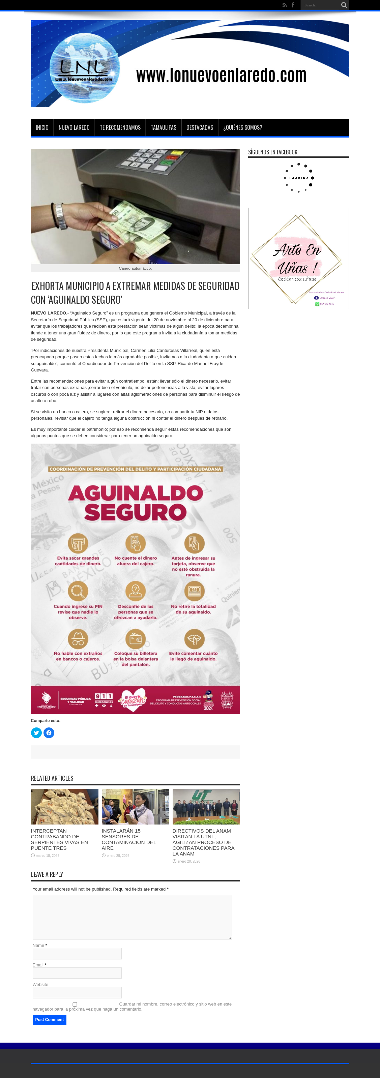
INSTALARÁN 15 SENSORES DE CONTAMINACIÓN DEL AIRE (129, 839)
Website (41, 984)
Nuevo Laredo (74, 127)
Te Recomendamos (120, 127)
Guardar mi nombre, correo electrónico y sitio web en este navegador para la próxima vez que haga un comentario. (132, 1006)
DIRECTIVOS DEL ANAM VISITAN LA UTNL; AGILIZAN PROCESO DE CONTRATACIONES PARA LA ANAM (203, 842)
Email (38, 964)
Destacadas (199, 127)
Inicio (42, 127)
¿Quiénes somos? (242, 127)
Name (39, 945)
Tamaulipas (163, 127)
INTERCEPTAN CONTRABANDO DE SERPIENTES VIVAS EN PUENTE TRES (59, 839)
